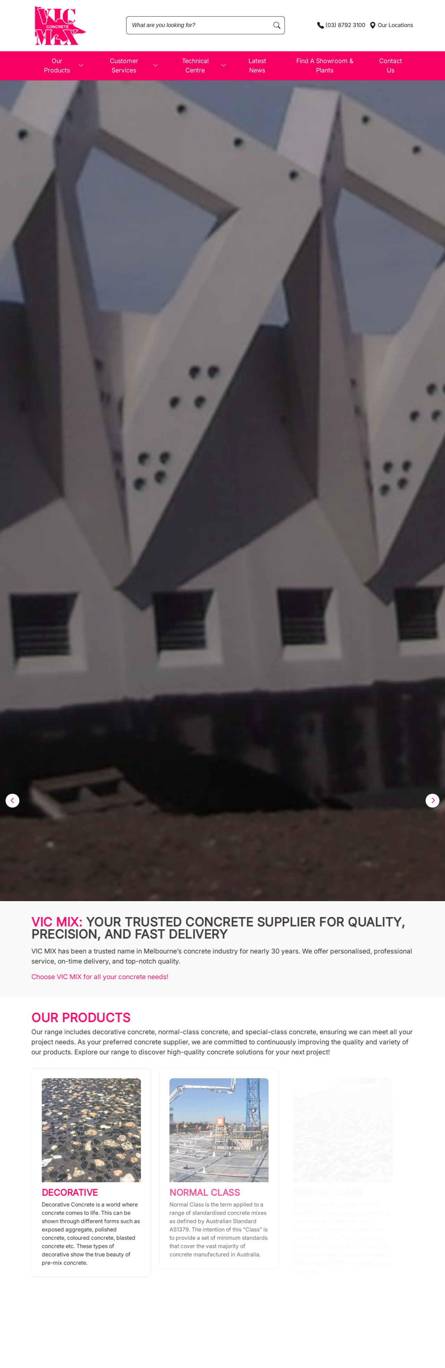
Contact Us (390, 65)
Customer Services (134, 65)
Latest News (257, 65)
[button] (12, 801)
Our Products (64, 65)
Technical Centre (204, 65)
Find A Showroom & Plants (324, 65)
